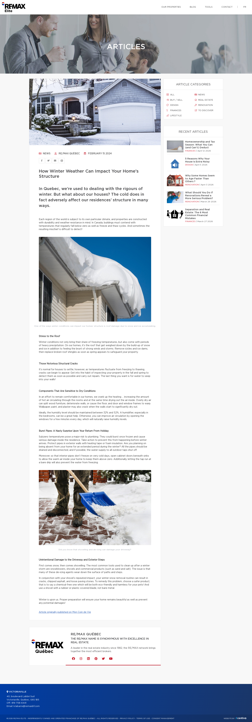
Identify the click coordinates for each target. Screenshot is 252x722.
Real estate (204, 100)
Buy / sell (175, 100)
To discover (204, 110)
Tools (209, 7)
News (44, 153)
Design (172, 105)
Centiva (241, 718)
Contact (227, 7)
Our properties (171, 7)
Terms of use (143, 718)
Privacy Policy (127, 718)
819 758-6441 (19, 703)
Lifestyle (174, 115)
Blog (193, 7)
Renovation (204, 105)
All (171, 95)
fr (244, 7)
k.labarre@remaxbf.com (27, 706)
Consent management (163, 718)
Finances (174, 110)
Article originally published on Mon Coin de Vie (65, 612)
